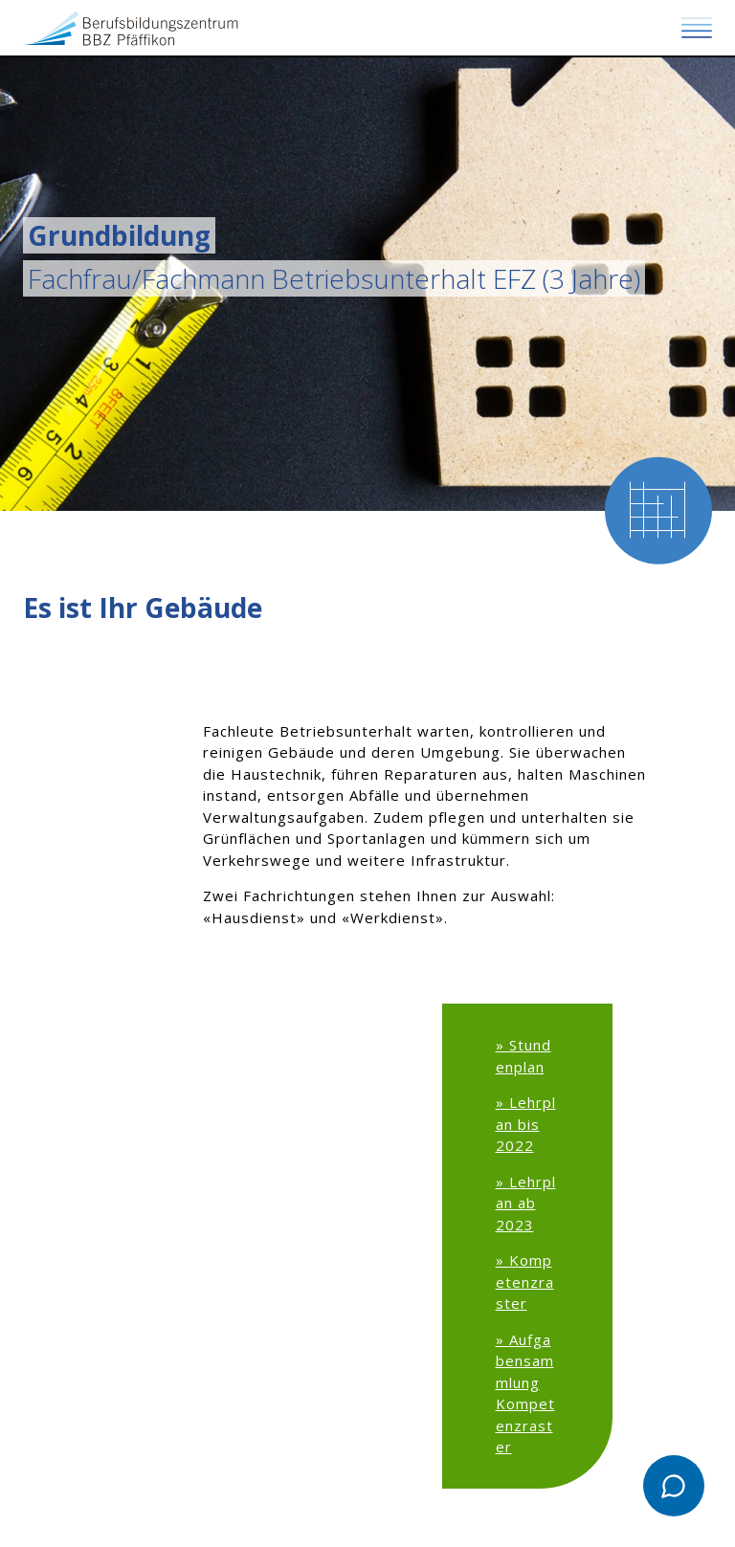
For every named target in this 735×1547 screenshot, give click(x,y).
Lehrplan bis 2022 (526, 1124)
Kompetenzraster (525, 1281)
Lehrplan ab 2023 (526, 1203)
